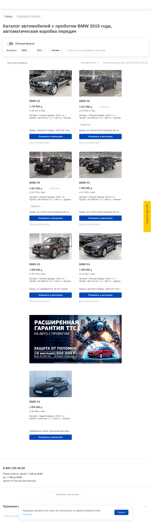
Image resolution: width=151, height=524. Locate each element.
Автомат (56, 50)
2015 (39, 50)
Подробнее (28, 514)
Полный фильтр (25, 43)
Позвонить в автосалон (50, 136)
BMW (24, 50)
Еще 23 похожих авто (39, 142)
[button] (42, 362)
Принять (121, 512)
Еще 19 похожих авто (39, 224)
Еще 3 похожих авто (89, 301)
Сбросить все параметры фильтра (86, 50)
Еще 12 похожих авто (89, 142)
